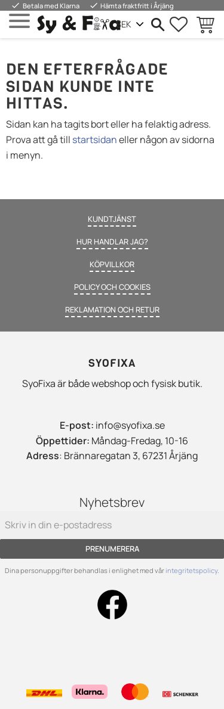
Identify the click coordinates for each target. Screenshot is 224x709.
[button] (19, 21)
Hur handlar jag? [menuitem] (112, 241)
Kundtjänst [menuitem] (112, 218)
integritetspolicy (191, 570)
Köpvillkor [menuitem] (112, 264)
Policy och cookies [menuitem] (112, 286)
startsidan (94, 139)
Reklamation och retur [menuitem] (112, 309)
